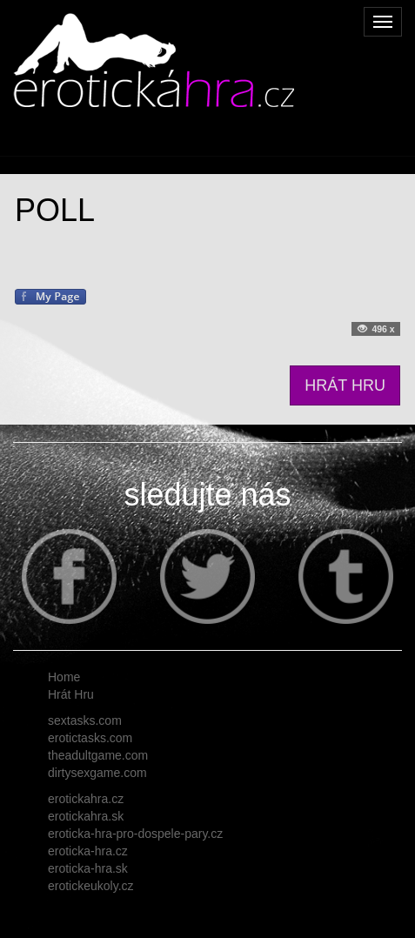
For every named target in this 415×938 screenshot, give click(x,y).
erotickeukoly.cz (91, 886)
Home (64, 677)
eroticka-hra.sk (88, 868)
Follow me (82, 331)
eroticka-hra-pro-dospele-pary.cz (135, 834)
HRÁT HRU (345, 385)
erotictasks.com (90, 738)
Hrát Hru (71, 694)
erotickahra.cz (86, 799)
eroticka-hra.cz (88, 851)
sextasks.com (85, 720)
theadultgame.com (98, 755)
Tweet (31, 331)
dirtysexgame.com (97, 773)
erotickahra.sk (86, 816)
